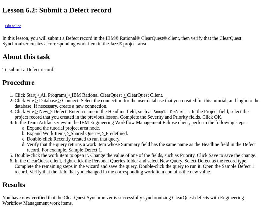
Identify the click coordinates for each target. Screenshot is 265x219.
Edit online (13, 26)
